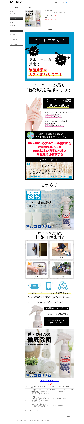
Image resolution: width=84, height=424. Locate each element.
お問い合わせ (12, 37)
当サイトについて (13, 34)
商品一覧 (29, 7)
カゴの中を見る (16, 18)
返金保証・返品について (44, 420)
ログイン (62, 2)
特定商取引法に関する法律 (15, 39)
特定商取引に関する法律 (34, 420)
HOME (16, 7)
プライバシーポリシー (14, 44)
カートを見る (70, 2)
